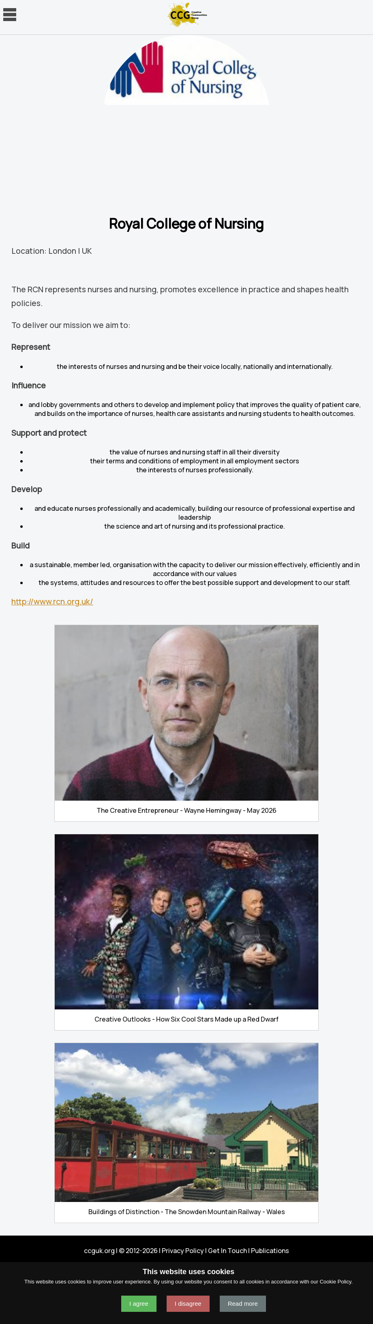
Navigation (9, 14)
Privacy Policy (183, 1250)
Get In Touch (227, 1250)
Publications (270, 1250)
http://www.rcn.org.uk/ (52, 601)
